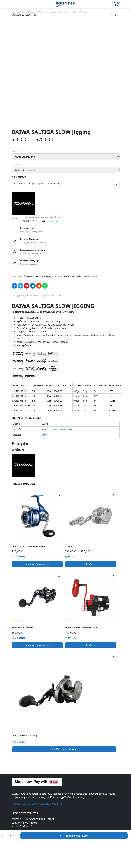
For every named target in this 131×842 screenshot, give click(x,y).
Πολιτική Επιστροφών (23, 803)
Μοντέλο (16, 47)
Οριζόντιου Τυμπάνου (60, 12)
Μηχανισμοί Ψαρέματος (37, 12)
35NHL (69, 325)
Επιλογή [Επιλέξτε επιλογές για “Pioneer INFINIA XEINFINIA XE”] (90, 541)
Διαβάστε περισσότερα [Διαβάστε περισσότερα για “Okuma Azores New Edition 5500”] (37, 460)
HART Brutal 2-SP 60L (23, 524)
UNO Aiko (70, 443)
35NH (62, 325)
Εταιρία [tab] (61, 191)
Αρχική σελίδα (18, 12)
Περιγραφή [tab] (18, 191)
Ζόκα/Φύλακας (79, 12)
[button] (117, 80)
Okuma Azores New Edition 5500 (29, 443)
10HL (43, 325)
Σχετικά (15, 761)
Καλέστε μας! (53, 117)
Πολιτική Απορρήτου (22, 770)
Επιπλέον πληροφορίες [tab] (40, 191)
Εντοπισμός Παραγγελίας (24, 766)
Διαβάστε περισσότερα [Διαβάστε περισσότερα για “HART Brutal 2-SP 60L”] (37, 541)
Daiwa (44, 331)
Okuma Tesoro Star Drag (25, 631)
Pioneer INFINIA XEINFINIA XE (81, 524)
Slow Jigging (29, 172)
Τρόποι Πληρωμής (21, 798)
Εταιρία (15, 60)
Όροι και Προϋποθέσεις (24, 775)
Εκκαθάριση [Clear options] (21, 73)
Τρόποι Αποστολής (21, 794)
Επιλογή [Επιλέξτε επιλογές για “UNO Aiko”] (90, 460)
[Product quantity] (11, 836)
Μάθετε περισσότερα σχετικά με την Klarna (37, 700)
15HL (55, 325)
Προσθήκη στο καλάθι (76, 835)
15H (49, 325)
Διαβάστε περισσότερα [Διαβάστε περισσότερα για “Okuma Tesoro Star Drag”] (64, 645)
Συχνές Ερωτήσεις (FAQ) (24, 790)
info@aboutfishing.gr (24, 729)
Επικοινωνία (18, 757)
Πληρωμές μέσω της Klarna (25, 807)
